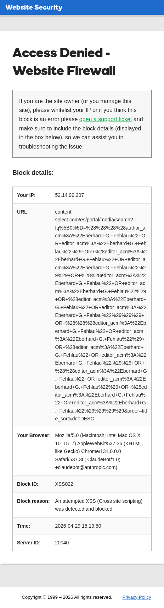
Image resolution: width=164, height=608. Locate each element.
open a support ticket (105, 119)
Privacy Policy (136, 597)
